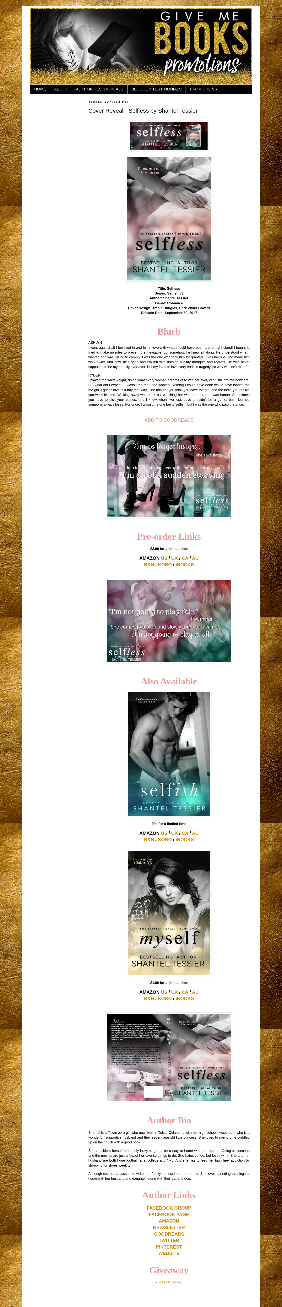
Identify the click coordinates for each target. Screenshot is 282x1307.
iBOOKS (185, 564)
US (164, 558)
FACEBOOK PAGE (169, 1214)
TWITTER (169, 1240)
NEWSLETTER (169, 1227)
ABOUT (61, 89)
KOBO (165, 564)
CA (185, 558)
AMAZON (169, 1220)
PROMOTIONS (203, 89)
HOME (40, 89)
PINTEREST (169, 1247)
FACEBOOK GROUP (169, 1208)
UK (174, 558)
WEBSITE (168, 1253)
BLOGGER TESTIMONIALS (156, 89)
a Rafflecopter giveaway (169, 1282)
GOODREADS (169, 1234)
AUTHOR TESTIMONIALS (99, 89)
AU (195, 558)
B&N (149, 564)
